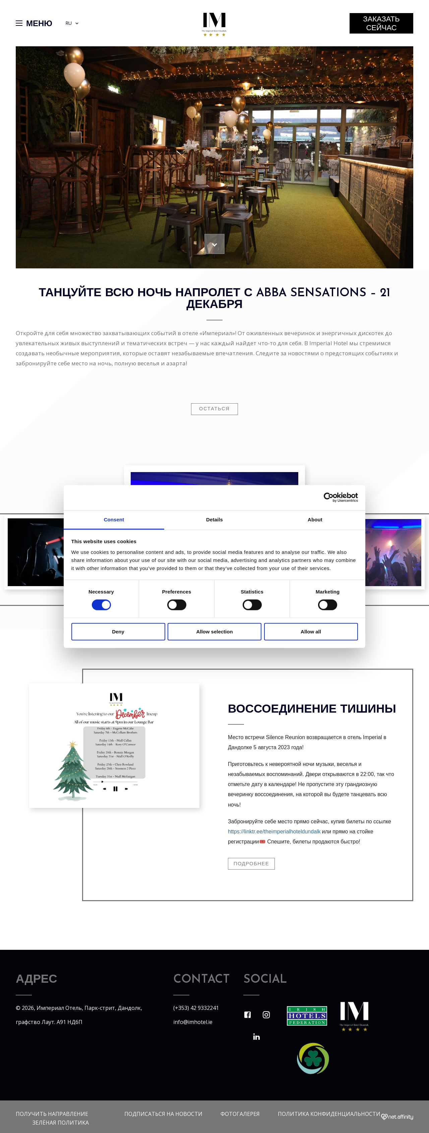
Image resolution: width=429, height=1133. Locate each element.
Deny (118, 631)
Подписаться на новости (163, 1114)
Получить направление (52, 1114)
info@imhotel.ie (192, 1022)
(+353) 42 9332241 (196, 1008)
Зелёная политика (61, 1122)
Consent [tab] (114, 519)
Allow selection (214, 631)
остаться (214, 409)
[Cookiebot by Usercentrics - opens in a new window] (328, 498)
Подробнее (251, 864)
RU (72, 23)
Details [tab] (214, 519)
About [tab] (315, 519)
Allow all (311, 631)
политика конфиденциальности (329, 1114)
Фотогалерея (240, 1114)
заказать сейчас (381, 24)
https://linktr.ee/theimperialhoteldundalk (274, 831)
